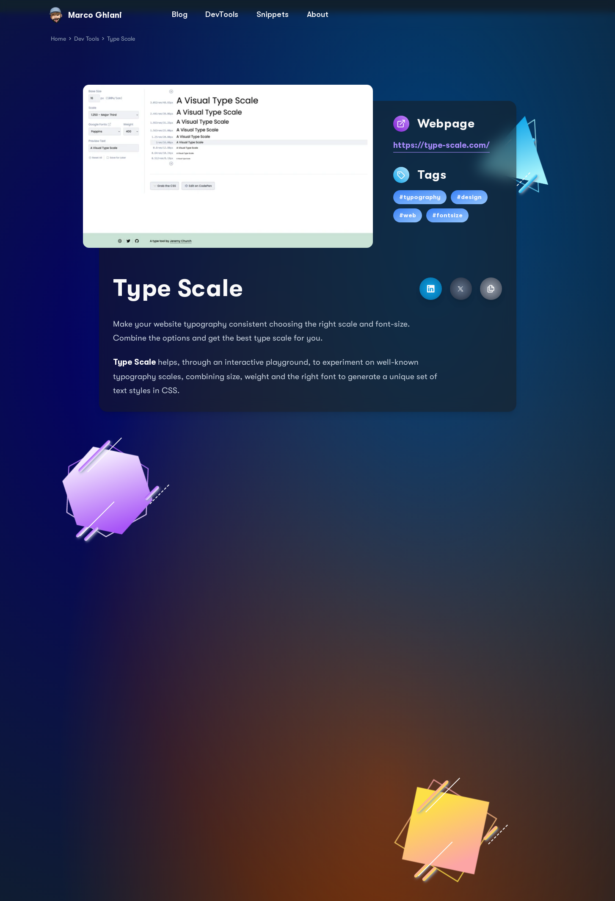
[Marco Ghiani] (108, 15)
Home (58, 38)
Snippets (272, 14)
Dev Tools (86, 38)
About (317, 14)
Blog (180, 14)
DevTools (221, 14)
